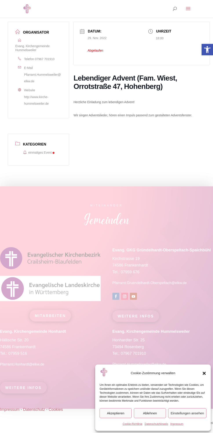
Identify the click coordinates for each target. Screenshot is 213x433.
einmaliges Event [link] (39, 152)
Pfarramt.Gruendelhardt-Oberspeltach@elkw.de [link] (149, 285)
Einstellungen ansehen (187, 413)
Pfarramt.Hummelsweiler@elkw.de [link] (42, 78)
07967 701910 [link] (45, 59)
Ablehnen (150, 413)
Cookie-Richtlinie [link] (132, 424)
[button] (204, 373)
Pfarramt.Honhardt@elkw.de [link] (22, 366)
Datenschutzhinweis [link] (156, 424)
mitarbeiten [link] (50, 318)
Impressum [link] (176, 424)
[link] (207, 49)
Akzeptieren (115, 413)
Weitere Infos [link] (136, 318)
